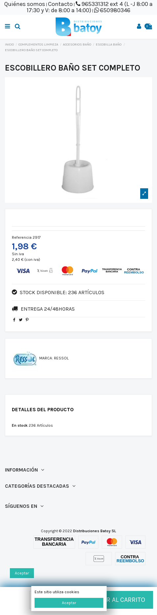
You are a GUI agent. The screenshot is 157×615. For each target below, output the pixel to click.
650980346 (115, 10)
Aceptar (69, 602)
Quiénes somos (24, 4)
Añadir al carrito (110, 599)
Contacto (60, 4)
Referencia (22, 237)
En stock (20, 425)
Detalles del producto (43, 410)
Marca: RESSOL (53, 358)
